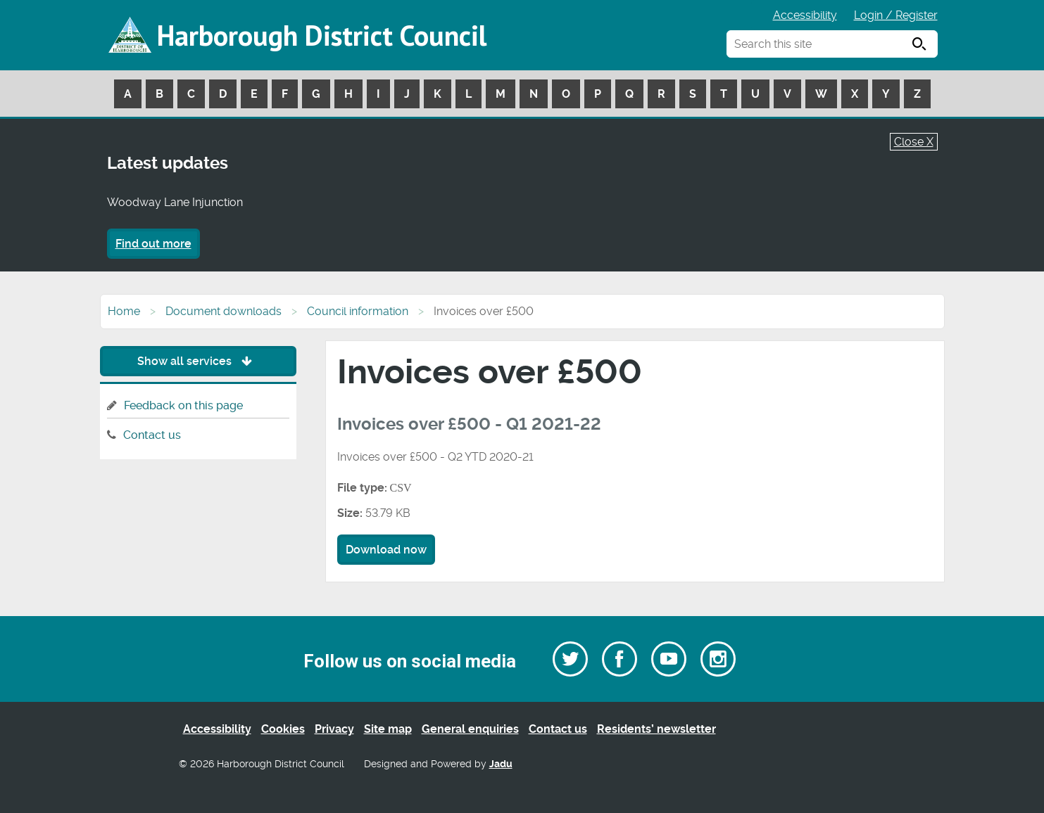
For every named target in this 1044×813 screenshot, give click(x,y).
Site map (388, 729)
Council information (357, 311)
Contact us (152, 435)
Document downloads (223, 311)
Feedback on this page (183, 405)
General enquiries (470, 729)
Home (124, 311)
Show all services (198, 361)
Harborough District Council (321, 35)
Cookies (283, 729)
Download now (386, 549)
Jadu (500, 764)
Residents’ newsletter (656, 729)
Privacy (334, 729)
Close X (913, 141)
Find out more (153, 243)
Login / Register (896, 15)
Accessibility (805, 15)
